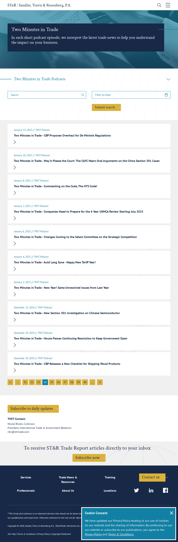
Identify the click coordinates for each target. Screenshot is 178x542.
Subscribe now (87, 457)
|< (10, 382)
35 (51, 382)
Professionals (26, 490)
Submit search (105, 107)
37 (65, 382)
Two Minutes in (92, 79)
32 (31, 382)
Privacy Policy (93, 534)
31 (25, 382)
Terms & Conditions (121, 534)
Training (110, 477)
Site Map (12, 534)
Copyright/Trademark (61, 534)
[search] (158, 5)
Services (25, 477)
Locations (110, 490)
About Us (68, 490)
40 (85, 382)
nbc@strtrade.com (18, 432)
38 (71, 382)
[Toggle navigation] (167, 5)
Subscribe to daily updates (31, 408)
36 (58, 382)
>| (100, 382)
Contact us (151, 477)
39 (78, 382)
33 (38, 382)
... (18, 382)
